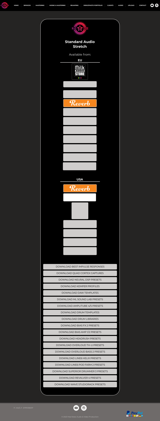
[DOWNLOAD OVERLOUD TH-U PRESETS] (80, 345)
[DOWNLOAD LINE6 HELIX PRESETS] (80, 358)
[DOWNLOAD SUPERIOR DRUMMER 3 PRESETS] (80, 371)
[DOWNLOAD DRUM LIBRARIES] (80, 319)
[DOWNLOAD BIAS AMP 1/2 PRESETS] (80, 332)
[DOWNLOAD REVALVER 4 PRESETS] (80, 378)
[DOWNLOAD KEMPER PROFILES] (80, 286)
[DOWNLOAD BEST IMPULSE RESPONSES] (80, 267)
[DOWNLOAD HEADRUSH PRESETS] (80, 339)
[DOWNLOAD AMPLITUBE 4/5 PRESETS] (80, 306)
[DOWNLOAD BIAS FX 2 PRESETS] (80, 325)
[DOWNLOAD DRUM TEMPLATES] (80, 312)
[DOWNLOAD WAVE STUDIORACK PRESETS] (80, 384)
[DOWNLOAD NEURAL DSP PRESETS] (80, 280)
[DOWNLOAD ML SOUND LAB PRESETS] (80, 299)
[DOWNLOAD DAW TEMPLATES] (80, 293)
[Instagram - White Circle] (156, 5)
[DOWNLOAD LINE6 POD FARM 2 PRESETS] (80, 365)
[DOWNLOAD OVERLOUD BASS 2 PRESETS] (80, 352)
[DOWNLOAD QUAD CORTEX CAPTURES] (80, 273)
